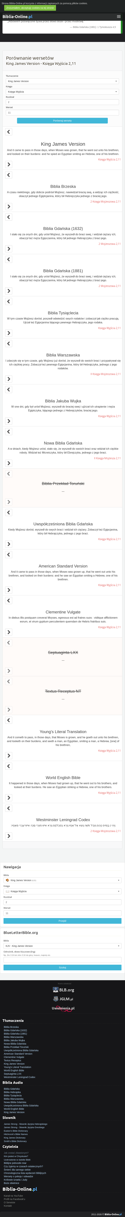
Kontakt (8, 1205)
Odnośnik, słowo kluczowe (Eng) (19, 951)
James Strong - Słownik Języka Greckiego (24, 1127)
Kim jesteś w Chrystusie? (16, 1156)
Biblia (6, 875)
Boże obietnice (11, 1183)
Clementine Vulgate (14, 1057)
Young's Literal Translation (17, 1067)
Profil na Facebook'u (14, 1199)
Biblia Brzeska (11, 1027)
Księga (9, 86)
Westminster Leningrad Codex (19, 1077)
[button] (62, 81)
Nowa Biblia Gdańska (15, 1043)
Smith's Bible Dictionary (15, 1141)
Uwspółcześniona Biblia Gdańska (21, 1050)
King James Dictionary (14, 1137)
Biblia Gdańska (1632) (15, 1030)
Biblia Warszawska (13, 1037)
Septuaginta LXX (12, 1073)
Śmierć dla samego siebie (17, 1169)
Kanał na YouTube (13, 1195)
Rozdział (10, 96)
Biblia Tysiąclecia (13, 1095)
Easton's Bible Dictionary (16, 1131)
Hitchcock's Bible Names (16, 1134)
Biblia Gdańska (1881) (15, 1033)
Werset (9, 107)
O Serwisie (9, 1202)
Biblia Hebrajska (12, 1092)
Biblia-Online (17, 16)
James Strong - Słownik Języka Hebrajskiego (25, 1124)
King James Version (14, 1063)
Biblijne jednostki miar (15, 1163)
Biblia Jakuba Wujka (14, 1040)
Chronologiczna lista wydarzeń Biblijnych (25, 1173)
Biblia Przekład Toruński (16, 1047)
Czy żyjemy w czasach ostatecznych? (23, 1166)
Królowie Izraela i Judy (15, 1179)
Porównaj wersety (62, 120)
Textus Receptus (12, 1060)
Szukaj (62, 967)
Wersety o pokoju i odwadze (18, 1176)
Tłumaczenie (12, 75)
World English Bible (14, 1070)
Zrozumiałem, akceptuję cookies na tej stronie (30, 8)
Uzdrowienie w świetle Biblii (17, 1160)
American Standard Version (18, 1053)
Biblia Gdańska (12, 1088)
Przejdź (63, 921)
